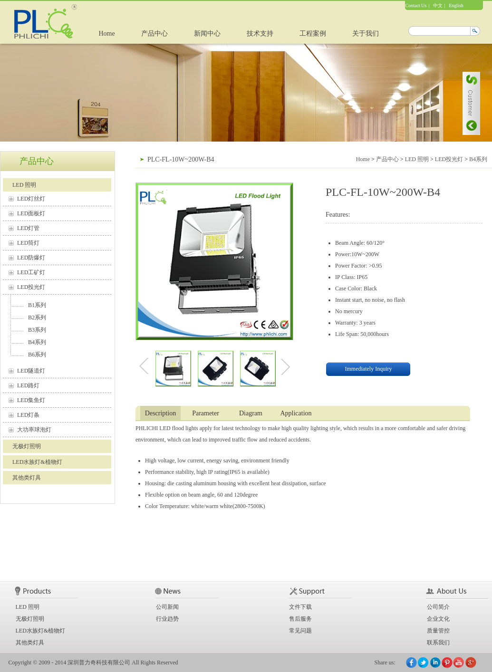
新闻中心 (207, 33)
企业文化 (438, 618)
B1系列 (37, 305)
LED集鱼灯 (31, 400)
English (456, 5)
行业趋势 (167, 618)
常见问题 (300, 630)
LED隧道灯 (31, 370)
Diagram (250, 413)
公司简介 (438, 607)
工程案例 (312, 33)
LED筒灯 (28, 243)
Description (160, 413)
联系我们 (438, 642)
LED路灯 (28, 385)
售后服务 (300, 618)
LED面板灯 (31, 213)
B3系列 (37, 329)
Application (295, 413)
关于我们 (365, 33)
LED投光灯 (31, 287)
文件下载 (300, 607)
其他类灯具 (26, 477)
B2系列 (37, 317)
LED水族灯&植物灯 (37, 462)
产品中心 (154, 33)
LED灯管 (28, 228)
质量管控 (438, 630)
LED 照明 (24, 185)
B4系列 (37, 342)
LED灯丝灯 (31, 198)
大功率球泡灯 (34, 429)
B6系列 (37, 354)
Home (107, 33)
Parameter (205, 413)
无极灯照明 (26, 446)
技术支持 (260, 33)
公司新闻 (167, 607)
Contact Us (416, 5)
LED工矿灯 (31, 272)
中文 (438, 5)
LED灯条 (28, 415)
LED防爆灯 (31, 257)
